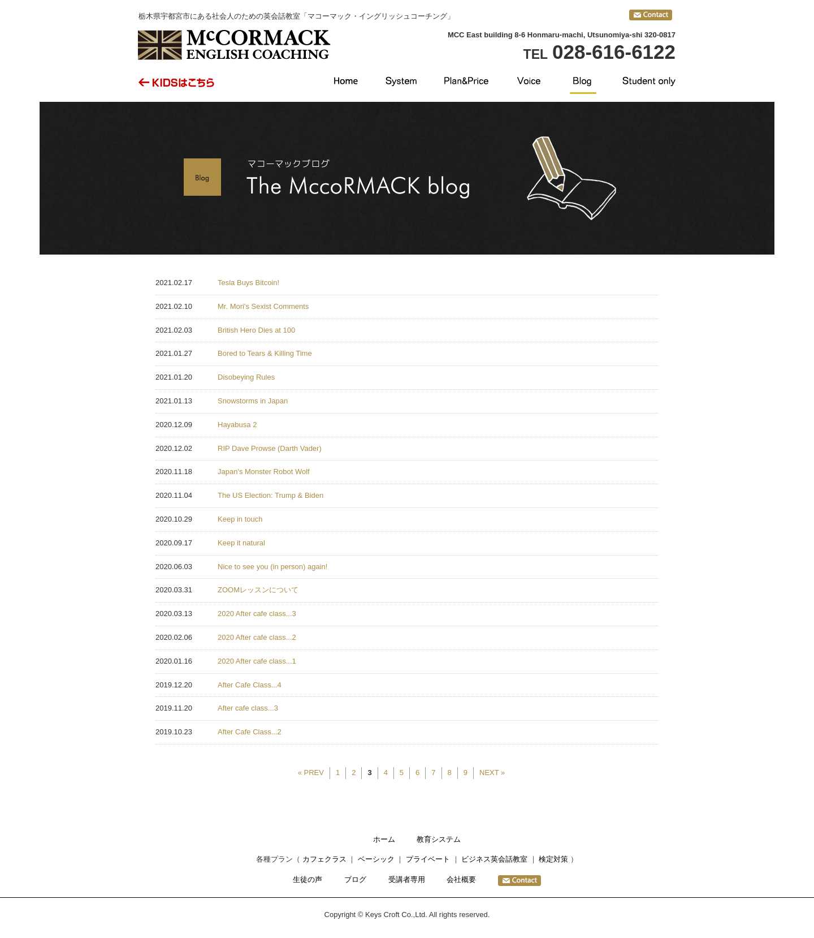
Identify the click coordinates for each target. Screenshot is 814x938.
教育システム (439, 839)
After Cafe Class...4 (250, 685)
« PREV (311, 772)
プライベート (428, 859)
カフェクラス (324, 859)
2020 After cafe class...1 (257, 661)
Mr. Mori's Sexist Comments (263, 306)
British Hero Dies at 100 (256, 330)
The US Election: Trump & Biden (270, 495)
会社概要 (461, 879)
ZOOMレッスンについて (258, 590)
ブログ (355, 879)
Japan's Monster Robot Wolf (264, 471)
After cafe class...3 (248, 708)
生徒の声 (307, 879)
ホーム (384, 839)
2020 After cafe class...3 (257, 613)
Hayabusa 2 (237, 424)
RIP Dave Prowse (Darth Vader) (270, 448)
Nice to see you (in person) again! (272, 566)
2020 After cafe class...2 (257, 637)
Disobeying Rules (246, 377)
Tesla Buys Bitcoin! (248, 282)
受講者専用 (406, 879)
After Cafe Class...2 (250, 732)
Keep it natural (241, 543)
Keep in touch (240, 519)
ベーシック (376, 859)
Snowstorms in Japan (253, 401)
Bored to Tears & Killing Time (265, 353)
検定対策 (553, 859)
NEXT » (492, 772)
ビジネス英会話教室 (494, 859)
